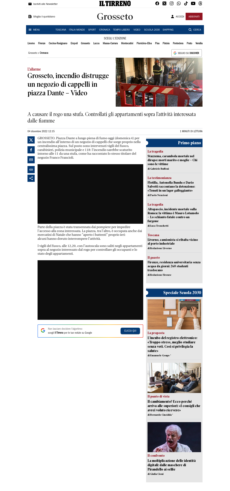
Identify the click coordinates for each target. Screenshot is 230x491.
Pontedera (178, 43)
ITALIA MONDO (77, 30)
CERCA (197, 30)
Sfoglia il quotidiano (44, 17)
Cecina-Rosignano (58, 43)
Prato (189, 43)
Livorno (31, 43)
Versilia (199, 43)
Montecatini (127, 43)
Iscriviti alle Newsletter (45, 4)
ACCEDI (180, 17)
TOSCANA (61, 30)
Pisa (157, 43)
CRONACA (104, 30)
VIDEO (137, 30)
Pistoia (166, 43)
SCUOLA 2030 (152, 30)
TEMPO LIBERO (121, 30)
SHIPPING (168, 30)
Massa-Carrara (110, 43)
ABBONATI (194, 17)
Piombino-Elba (144, 43)
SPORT (92, 30)
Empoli (74, 43)
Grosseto (85, 43)
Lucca (96, 43)
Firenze (41, 43)
